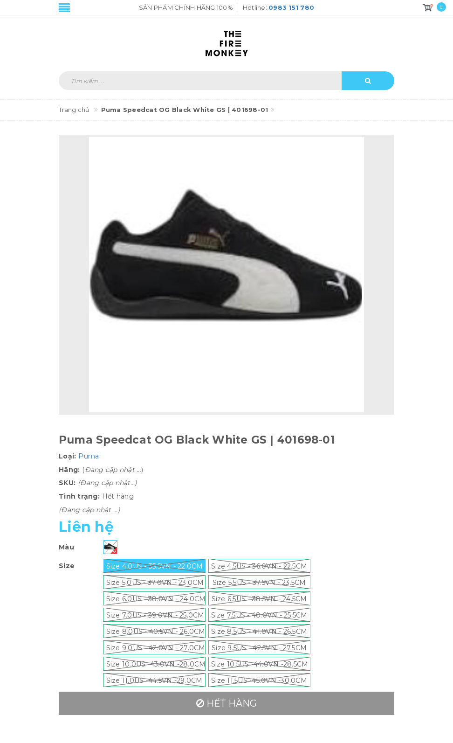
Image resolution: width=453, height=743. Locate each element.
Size (67, 566)
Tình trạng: (79, 496)
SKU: (67, 483)
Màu (66, 547)
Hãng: (69, 469)
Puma (88, 456)
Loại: (67, 456)
